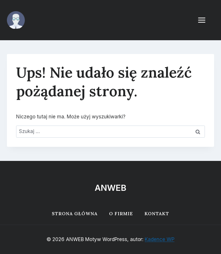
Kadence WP (159, 239)
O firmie (121, 213)
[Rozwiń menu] (204, 20)
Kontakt (156, 213)
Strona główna (75, 213)
